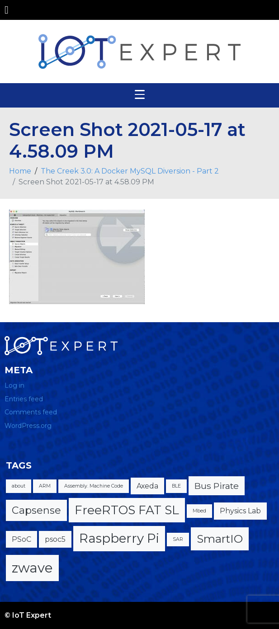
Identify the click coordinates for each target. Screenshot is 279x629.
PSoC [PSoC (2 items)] (21, 539)
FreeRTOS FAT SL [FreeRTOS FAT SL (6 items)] (127, 509)
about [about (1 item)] (18, 486)
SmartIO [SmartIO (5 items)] (220, 538)
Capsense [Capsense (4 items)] (36, 510)
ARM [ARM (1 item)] (45, 486)
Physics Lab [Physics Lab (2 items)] (240, 511)
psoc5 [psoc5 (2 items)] (55, 539)
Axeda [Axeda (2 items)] (147, 486)
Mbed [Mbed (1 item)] (199, 511)
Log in (14, 385)
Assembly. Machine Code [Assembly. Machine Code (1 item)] (93, 486)
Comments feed (31, 412)
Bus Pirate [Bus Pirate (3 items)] (216, 485)
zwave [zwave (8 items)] (32, 568)
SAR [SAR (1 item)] (178, 539)
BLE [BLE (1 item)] (176, 486)
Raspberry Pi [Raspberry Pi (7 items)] (119, 538)
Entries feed (24, 399)
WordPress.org (28, 426)
